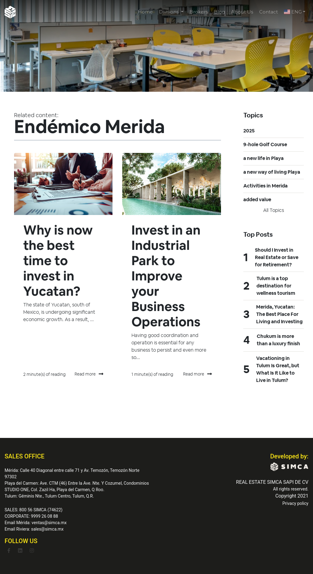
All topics (273, 210)
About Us (242, 12)
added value (257, 199)
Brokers (199, 12)
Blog (219, 12)
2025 (249, 131)
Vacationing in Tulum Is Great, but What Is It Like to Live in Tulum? (277, 369)
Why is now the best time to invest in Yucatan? (59, 260)
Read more (89, 374)
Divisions (169, 12)
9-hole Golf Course (265, 144)
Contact (268, 12)
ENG (293, 12)
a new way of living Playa (271, 172)
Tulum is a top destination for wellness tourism (275, 285)
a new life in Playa (263, 158)
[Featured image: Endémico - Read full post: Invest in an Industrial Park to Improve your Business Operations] (171, 184)
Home (145, 12)
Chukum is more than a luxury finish (278, 340)
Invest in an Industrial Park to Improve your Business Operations (167, 275)
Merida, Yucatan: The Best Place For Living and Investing (279, 314)
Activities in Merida (265, 186)
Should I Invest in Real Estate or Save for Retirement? (276, 257)
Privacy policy (295, 503)
